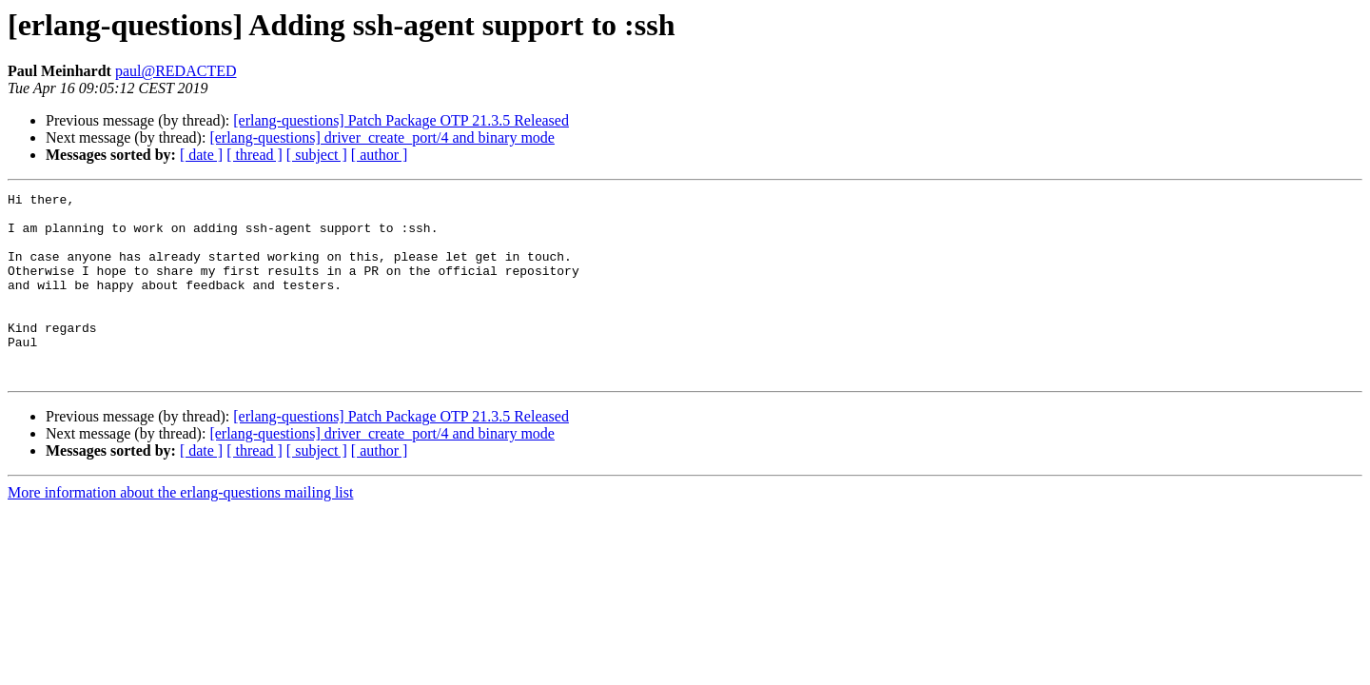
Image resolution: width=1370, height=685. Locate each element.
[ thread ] (254, 155)
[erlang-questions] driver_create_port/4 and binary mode (382, 137)
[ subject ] (316, 155)
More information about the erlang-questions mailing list (180, 529)
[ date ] (201, 155)
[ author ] (379, 155)
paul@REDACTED (176, 71)
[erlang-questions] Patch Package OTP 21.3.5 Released (401, 120)
